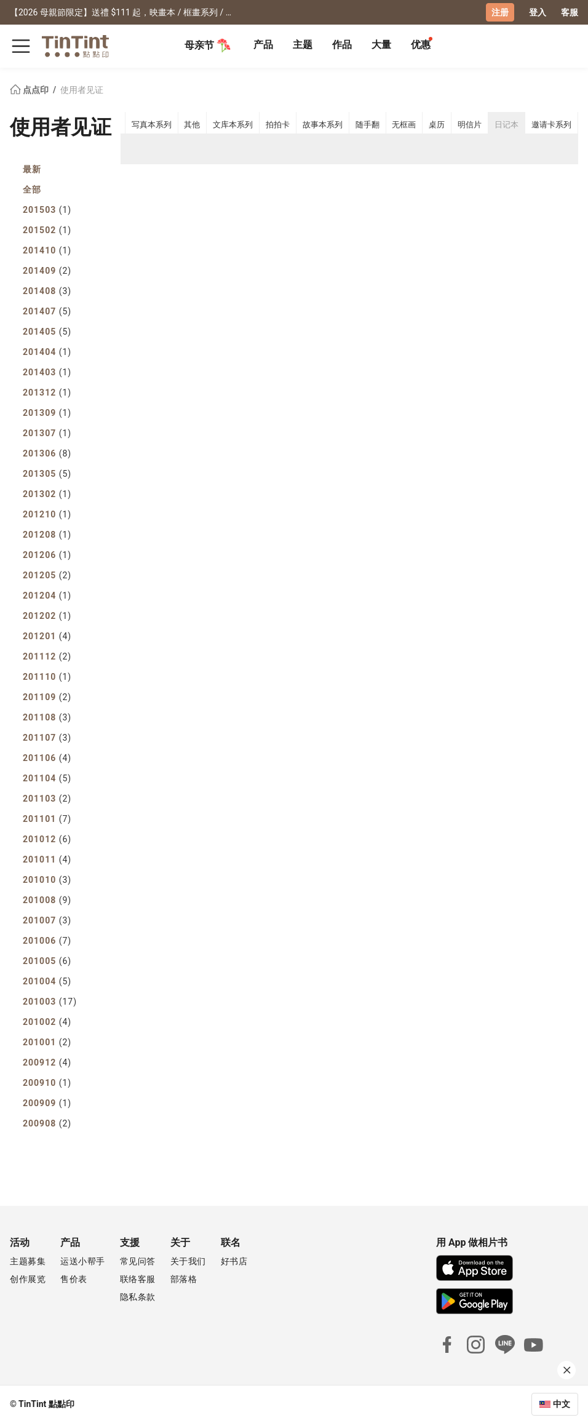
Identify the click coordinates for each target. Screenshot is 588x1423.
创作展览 (28, 1279)
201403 (47, 372)
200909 (47, 1103)
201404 (47, 352)
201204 (47, 595)
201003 (50, 1001)
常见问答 (138, 1261)
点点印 (30, 90)
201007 (47, 920)
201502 (47, 230)
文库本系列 (233, 124)
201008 (47, 900)
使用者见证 (81, 90)
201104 (47, 778)
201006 (47, 941)
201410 (47, 250)
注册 (500, 12)
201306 (47, 453)
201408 (47, 291)
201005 (47, 961)
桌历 (437, 124)
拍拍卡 (278, 124)
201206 (47, 555)
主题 (302, 44)
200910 (47, 1083)
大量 (381, 44)
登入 (537, 12)
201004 (47, 981)
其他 (192, 124)
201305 (47, 474)
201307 (47, 433)
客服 (569, 12)
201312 (47, 392)
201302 (47, 494)
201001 (47, 1042)
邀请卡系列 (551, 124)
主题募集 (28, 1261)
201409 (47, 271)
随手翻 (367, 124)
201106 (47, 758)
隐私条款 (138, 1297)
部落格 (183, 1279)
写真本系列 (152, 124)
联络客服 (138, 1279)
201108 (47, 717)
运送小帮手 (82, 1261)
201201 (47, 636)
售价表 (73, 1279)
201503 (47, 210)
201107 (47, 738)
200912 (47, 1062)
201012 (47, 839)
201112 (47, 656)
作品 (342, 44)
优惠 (421, 44)
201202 (47, 616)
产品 (263, 44)
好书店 (234, 1261)
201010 (47, 880)
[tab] (263, 46)
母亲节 (208, 45)
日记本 (506, 124)
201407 (47, 311)
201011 (47, 859)
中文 (561, 1404)
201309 (47, 413)
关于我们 (188, 1261)
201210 (47, 514)
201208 (47, 535)
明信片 (470, 124)
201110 (47, 677)
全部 (32, 189)
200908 (47, 1123)
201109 (47, 697)
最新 (32, 169)
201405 (47, 332)
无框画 (404, 124)
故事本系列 (323, 124)
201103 (47, 798)
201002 (47, 1022)
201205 (47, 575)
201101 (47, 819)
